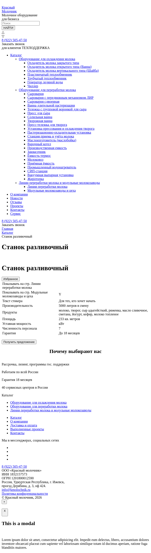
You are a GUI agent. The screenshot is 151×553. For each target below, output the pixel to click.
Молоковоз (35, 159)
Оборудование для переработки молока (47, 90)
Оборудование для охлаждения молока (47, 59)
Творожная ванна (39, 121)
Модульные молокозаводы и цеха (51, 190)
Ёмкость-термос (39, 155)
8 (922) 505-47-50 (14, 40)
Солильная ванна (39, 117)
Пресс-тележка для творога (47, 125)
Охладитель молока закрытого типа (53, 63)
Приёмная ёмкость (40, 163)
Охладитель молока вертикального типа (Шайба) (63, 70)
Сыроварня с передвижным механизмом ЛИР (60, 97)
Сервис (15, 213)
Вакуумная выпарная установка (50, 175)
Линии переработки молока (47, 186)
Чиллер (32, 86)
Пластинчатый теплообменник (49, 74)
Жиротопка (35, 179)
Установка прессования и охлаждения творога (60, 128)
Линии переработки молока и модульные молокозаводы (59, 183)
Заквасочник (36, 152)
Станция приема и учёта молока (50, 136)
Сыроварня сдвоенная (43, 101)
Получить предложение (19, 342)
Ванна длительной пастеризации (51, 105)
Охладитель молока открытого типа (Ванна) (59, 67)
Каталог (16, 55)
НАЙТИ (8, 27)
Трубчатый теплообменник (47, 78)
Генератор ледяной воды (45, 82)
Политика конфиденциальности (25, 493)
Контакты (17, 210)
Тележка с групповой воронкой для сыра (57, 109)
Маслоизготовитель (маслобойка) (51, 140)
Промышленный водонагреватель (51, 167)
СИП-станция (37, 171)
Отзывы (16, 202)
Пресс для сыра (38, 113)
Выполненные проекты (27, 429)
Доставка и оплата (23, 425)
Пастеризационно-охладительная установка (59, 132)
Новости (16, 198)
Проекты (16, 206)
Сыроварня (35, 94)
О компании (19, 194)
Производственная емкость (47, 148)
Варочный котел (39, 144)
